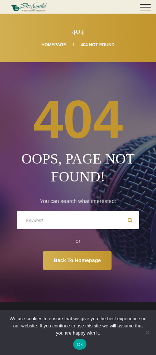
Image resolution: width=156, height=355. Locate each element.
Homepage (54, 44)
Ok (80, 344)
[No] (147, 332)
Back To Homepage (77, 260)
